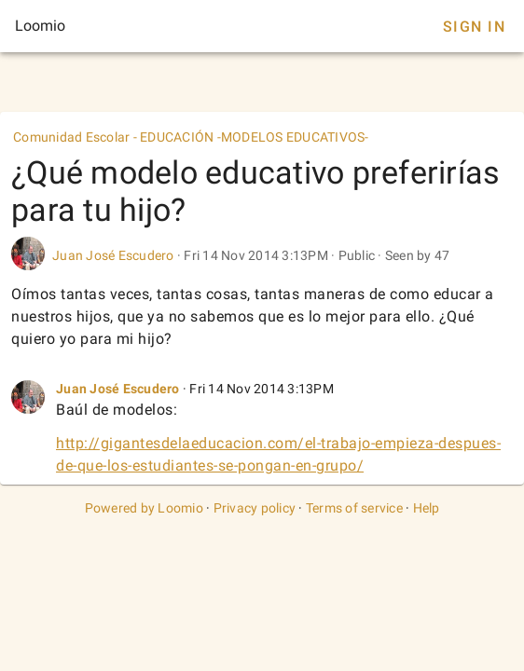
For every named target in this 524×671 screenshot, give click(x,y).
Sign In (474, 26)
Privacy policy (255, 507)
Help (426, 507)
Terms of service (354, 507)
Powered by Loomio (144, 507)
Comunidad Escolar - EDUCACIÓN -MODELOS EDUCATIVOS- (191, 137)
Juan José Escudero (113, 255)
